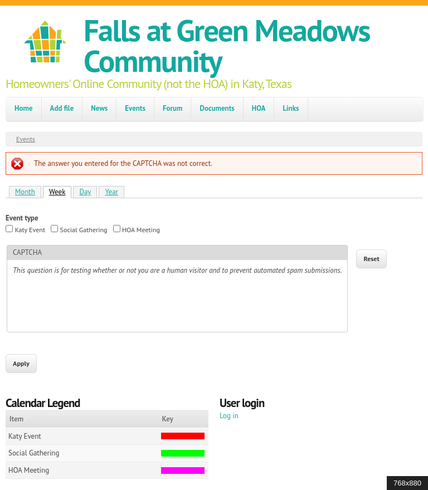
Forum (173, 108)
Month (25, 192)
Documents (217, 108)
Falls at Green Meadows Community (226, 45)
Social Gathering (84, 230)
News (99, 108)
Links (291, 108)
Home (23, 108)
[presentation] (97, 304)
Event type (22, 218)
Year (111, 192)
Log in (229, 415)
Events (135, 108)
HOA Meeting (141, 230)
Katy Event (29, 230)
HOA (259, 108)
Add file (62, 108)
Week (60, 192)
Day (85, 192)
